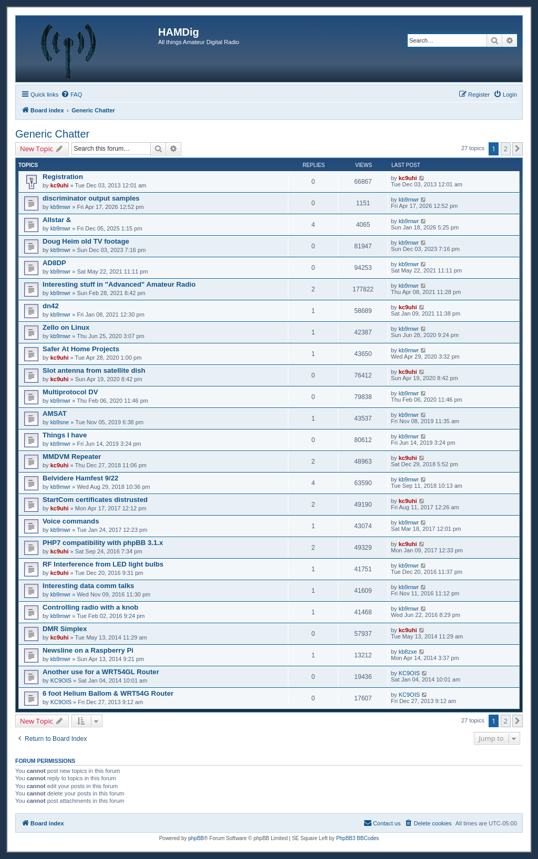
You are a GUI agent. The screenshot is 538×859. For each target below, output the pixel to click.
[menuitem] (71, 94)
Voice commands (71, 521)
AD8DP (54, 263)
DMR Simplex (65, 629)
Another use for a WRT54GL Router (101, 672)
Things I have (65, 435)
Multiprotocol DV (70, 392)
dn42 (51, 306)
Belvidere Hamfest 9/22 (80, 478)
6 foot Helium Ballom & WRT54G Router (108, 693)
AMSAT (55, 413)
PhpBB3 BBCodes (357, 838)
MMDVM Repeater (72, 456)
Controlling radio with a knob (90, 607)
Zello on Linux (66, 327)
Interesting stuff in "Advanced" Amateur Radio (119, 284)
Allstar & (57, 220)
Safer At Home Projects (81, 349)
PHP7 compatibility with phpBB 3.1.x (103, 543)
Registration (63, 177)
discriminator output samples (91, 198)
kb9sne (59, 422)
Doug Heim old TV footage (86, 241)
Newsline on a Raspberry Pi (88, 650)
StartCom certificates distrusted (95, 500)
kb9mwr (60, 207)
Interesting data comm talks (88, 586)
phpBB (196, 838)
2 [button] (506, 148)
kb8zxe (408, 651)
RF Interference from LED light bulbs (103, 564)
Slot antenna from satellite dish (94, 370)
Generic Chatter (52, 134)
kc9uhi (59, 185)
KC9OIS (60, 680)
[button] (517, 148)
